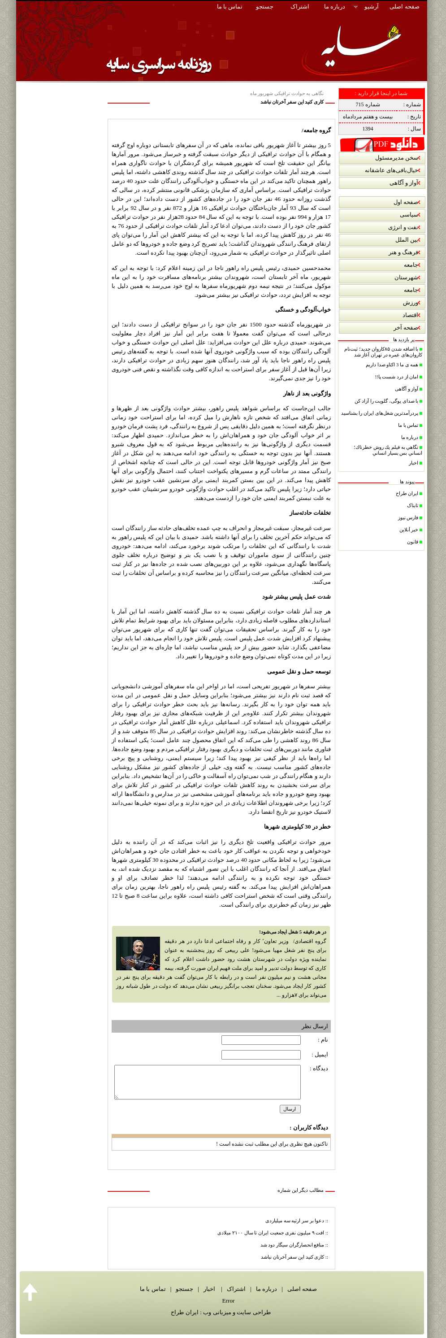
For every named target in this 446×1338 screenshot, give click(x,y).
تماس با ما (153, 1289)
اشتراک (235, 1289)
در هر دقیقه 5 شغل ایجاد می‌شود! (292, 932)
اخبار (208, 1289)
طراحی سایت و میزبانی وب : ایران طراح (220, 1312)
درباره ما (265, 1289)
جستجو (183, 1289)
